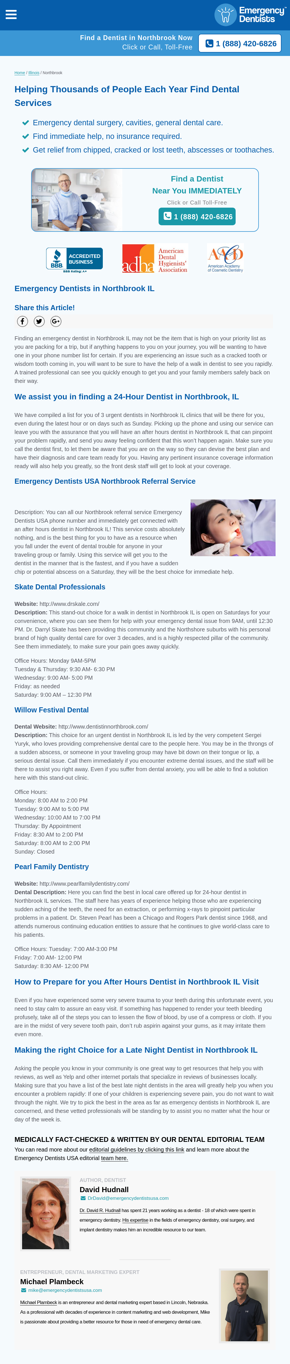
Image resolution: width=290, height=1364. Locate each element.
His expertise (135, 1220)
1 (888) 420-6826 (240, 44)
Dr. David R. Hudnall (100, 1210)
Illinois (33, 72)
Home (19, 72)
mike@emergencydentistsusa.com (61, 1290)
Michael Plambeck (38, 1302)
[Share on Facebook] (22, 321)
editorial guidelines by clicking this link (136, 1149)
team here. (114, 1158)
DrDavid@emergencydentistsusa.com (124, 1198)
